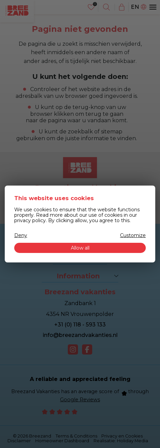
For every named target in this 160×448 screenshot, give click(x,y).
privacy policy (30, 220)
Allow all (80, 248)
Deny (20, 235)
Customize (133, 235)
